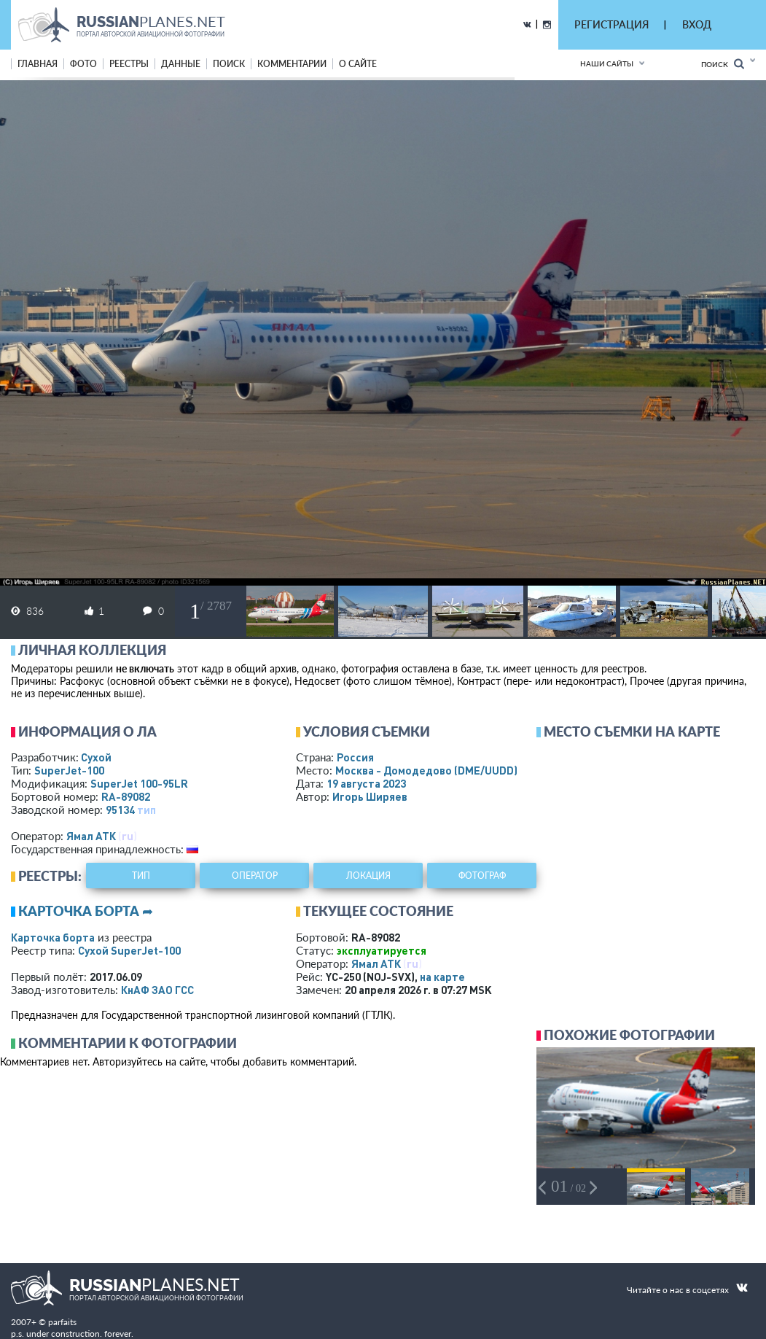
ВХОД (696, 24)
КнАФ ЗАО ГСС (157, 989)
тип (146, 809)
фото (83, 63)
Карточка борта (53, 937)
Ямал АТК (91, 835)
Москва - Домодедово (426, 770)
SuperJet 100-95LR (139, 783)
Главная (37, 63)
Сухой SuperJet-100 (129, 950)
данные (180, 63)
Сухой (96, 757)
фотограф (482, 875)
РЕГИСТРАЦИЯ (611, 24)
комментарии (292, 63)
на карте (442, 976)
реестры (129, 63)
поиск (229, 63)
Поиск (722, 63)
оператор (255, 875)
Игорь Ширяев (369, 796)
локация (368, 875)
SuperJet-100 (69, 770)
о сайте (358, 63)
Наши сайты (606, 63)
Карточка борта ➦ (85, 911)
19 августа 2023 (366, 783)
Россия (355, 757)
